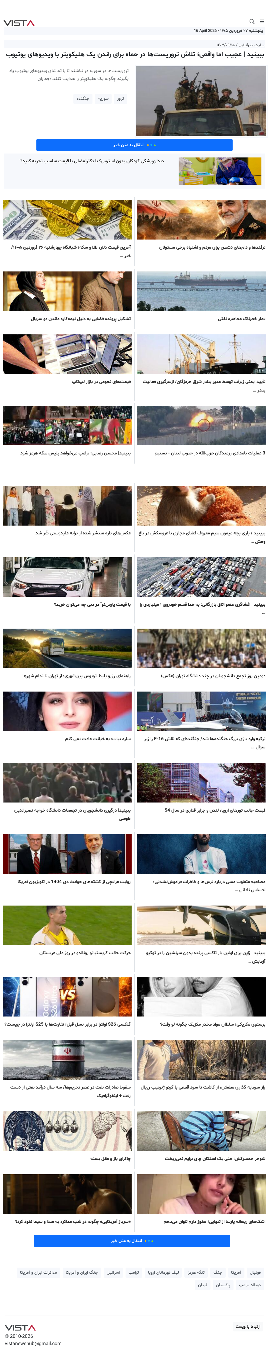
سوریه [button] (103, 99)
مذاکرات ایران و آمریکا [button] (38, 1273)
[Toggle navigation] (262, 22)
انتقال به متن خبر (134, 145)
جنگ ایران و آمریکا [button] (82, 1273)
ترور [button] (120, 99)
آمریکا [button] (236, 1273)
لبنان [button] (202, 1285)
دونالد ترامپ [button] (250, 1285)
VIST (19, 21)
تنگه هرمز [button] (196, 1273)
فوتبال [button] (255, 1273)
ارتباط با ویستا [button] (248, 1327)
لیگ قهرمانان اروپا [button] (163, 1273)
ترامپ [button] (134, 1273)
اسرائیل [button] (113, 1273)
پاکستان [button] (223, 1285)
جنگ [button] (218, 1273)
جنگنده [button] (83, 99)
